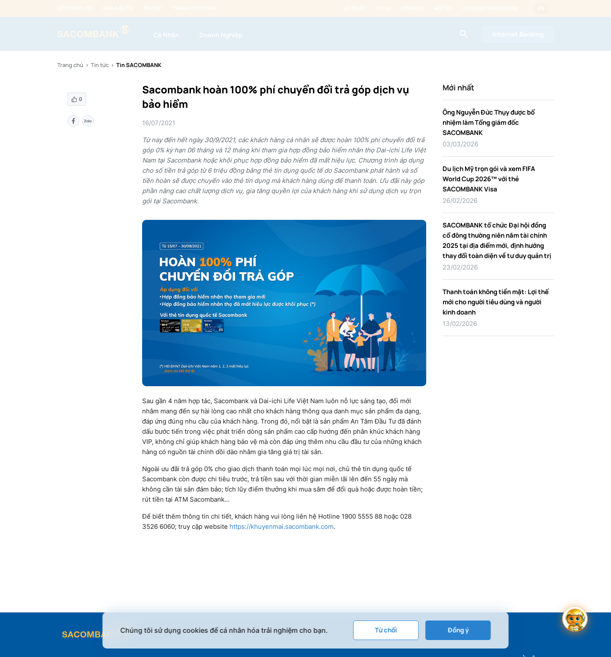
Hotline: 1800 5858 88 (490, 8)
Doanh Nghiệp (220, 35)
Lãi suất (354, 8)
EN (541, 8)
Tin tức (153, 8)
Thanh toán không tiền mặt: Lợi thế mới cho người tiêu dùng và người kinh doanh (496, 302)
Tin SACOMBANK (138, 65)
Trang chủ (70, 65)
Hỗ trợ (443, 8)
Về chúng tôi (74, 8)
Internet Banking (518, 34)
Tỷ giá (383, 8)
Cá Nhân (166, 35)
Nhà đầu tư (118, 8)
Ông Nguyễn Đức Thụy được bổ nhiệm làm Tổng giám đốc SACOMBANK (489, 122)
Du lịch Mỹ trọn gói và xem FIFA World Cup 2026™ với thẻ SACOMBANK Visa (489, 179)
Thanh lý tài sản (194, 8)
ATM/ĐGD (412, 8)
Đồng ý (458, 630)
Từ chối (386, 630)
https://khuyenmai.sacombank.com (281, 526)
